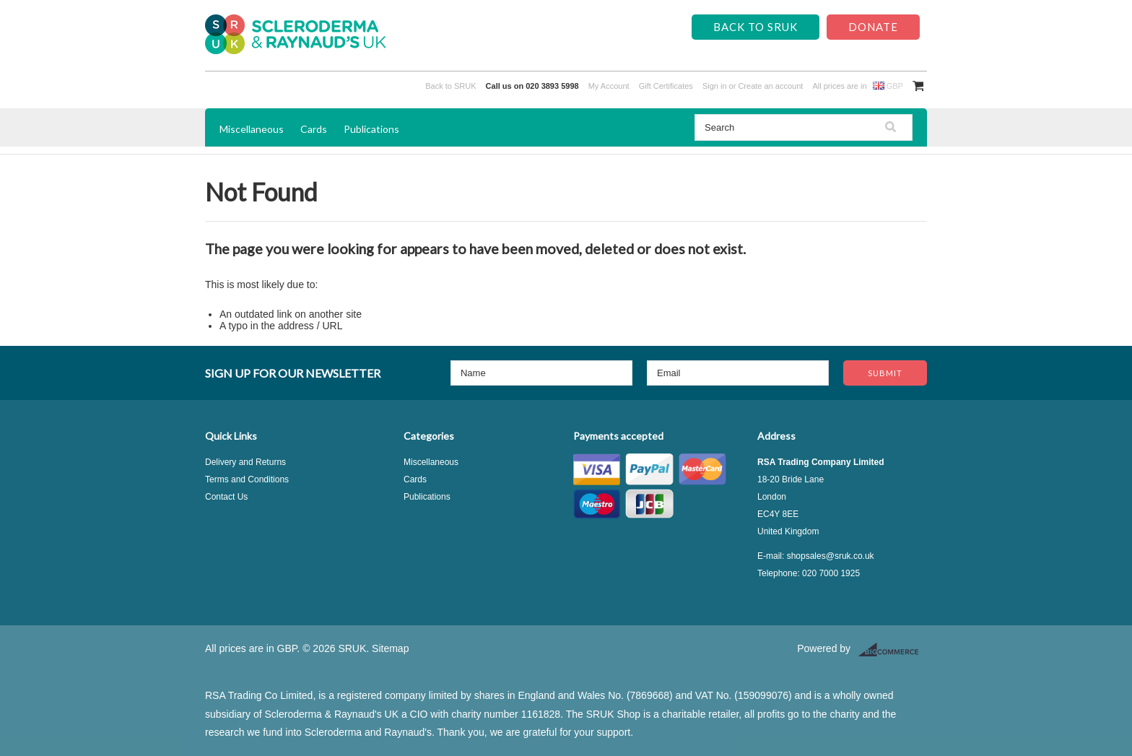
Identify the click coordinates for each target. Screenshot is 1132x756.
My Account (609, 86)
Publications (371, 129)
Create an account (770, 86)
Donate (873, 26)
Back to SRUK (755, 26)
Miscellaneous (251, 129)
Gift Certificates (666, 86)
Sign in (714, 86)
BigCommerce (892, 650)
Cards (313, 129)
